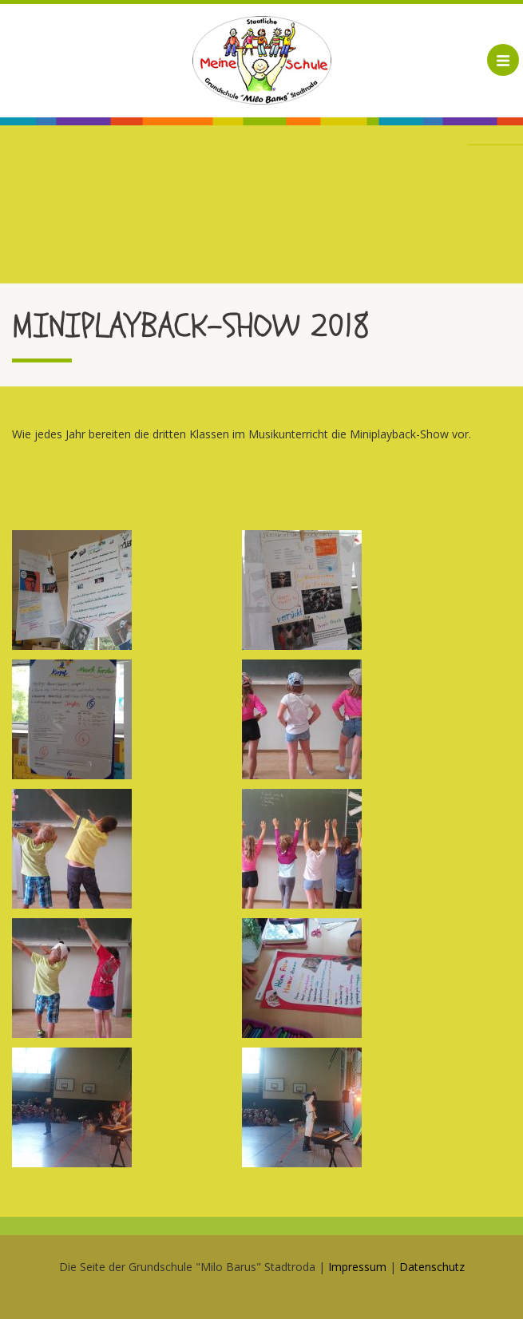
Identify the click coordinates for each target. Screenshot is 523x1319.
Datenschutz (432, 1266)
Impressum (357, 1266)
